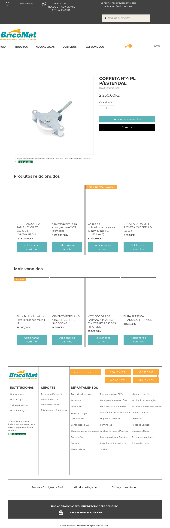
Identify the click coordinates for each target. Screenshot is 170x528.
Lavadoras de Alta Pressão (113, 437)
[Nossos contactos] (85, 372)
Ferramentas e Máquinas (113, 406)
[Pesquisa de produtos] (125, 18)
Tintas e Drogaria (140, 443)
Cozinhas (75, 443)
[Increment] (111, 108)
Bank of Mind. (102, 525)
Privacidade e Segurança (54, 410)
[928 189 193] (118, 372)
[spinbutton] (106, 108)
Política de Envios (50, 404)
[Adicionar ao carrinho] (32, 247)
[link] (128, 46)
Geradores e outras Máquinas (115, 412)
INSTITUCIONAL (21, 387)
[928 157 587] (146, 372)
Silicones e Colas (140, 431)
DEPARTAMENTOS (84, 387)
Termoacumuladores (142, 437)
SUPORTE (48, 387)
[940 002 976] (118, 380)
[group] (85, 220)
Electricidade (78, 449)
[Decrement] (102, 108)
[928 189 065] (146, 380)
